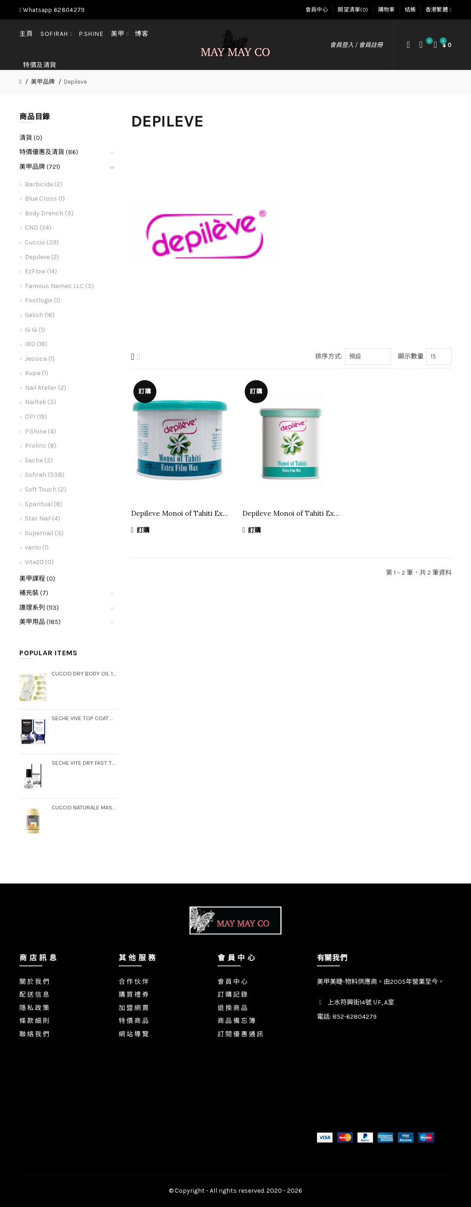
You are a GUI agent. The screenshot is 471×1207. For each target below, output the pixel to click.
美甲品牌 (43, 81)
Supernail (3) (44, 533)
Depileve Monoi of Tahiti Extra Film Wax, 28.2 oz (291, 513)
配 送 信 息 (34, 995)
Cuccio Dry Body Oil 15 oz (84, 673)
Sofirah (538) (44, 475)
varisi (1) (37, 547)
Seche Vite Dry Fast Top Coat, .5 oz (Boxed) (84, 762)
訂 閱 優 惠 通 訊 (240, 1034)
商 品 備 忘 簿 (236, 1021)
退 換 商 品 (232, 1008)
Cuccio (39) (42, 242)
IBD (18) (36, 344)
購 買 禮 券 (134, 995)
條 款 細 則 (34, 1021)
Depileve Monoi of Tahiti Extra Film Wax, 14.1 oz (180, 513)
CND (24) (38, 227)
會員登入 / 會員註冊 (356, 44)
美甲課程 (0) (37, 579)
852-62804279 (355, 1017)
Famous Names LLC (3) (59, 286)
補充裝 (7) (33, 593)
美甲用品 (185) (40, 622)
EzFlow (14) (41, 271)
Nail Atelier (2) (45, 388)
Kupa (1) (36, 373)
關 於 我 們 (34, 982)
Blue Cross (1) (45, 198)
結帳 (410, 9)
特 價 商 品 (134, 1021)
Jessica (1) (40, 359)
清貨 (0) (30, 138)
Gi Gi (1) (35, 330)
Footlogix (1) (42, 300)
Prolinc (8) (41, 446)
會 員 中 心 (232, 982)
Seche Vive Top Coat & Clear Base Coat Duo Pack (84, 718)
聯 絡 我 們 (34, 1034)
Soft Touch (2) (45, 489)
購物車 (386, 9)
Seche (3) (39, 460)
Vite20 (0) (39, 562)
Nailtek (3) (40, 402)
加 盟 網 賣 (134, 1008)
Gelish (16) (40, 315)
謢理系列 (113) (39, 608)
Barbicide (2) (44, 184)
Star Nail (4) (42, 518)
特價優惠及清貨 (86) (48, 152)
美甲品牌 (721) (39, 167)
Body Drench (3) (49, 213)
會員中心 (316, 9)
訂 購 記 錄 (232, 995)
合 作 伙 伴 (134, 982)
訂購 (140, 530)
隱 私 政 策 (34, 1008)
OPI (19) (36, 417)
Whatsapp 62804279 (52, 9)
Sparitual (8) (44, 504)
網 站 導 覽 (134, 1034)
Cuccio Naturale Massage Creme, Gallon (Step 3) (84, 807)
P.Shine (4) (40, 431)
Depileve (75, 81)
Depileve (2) (42, 257)
